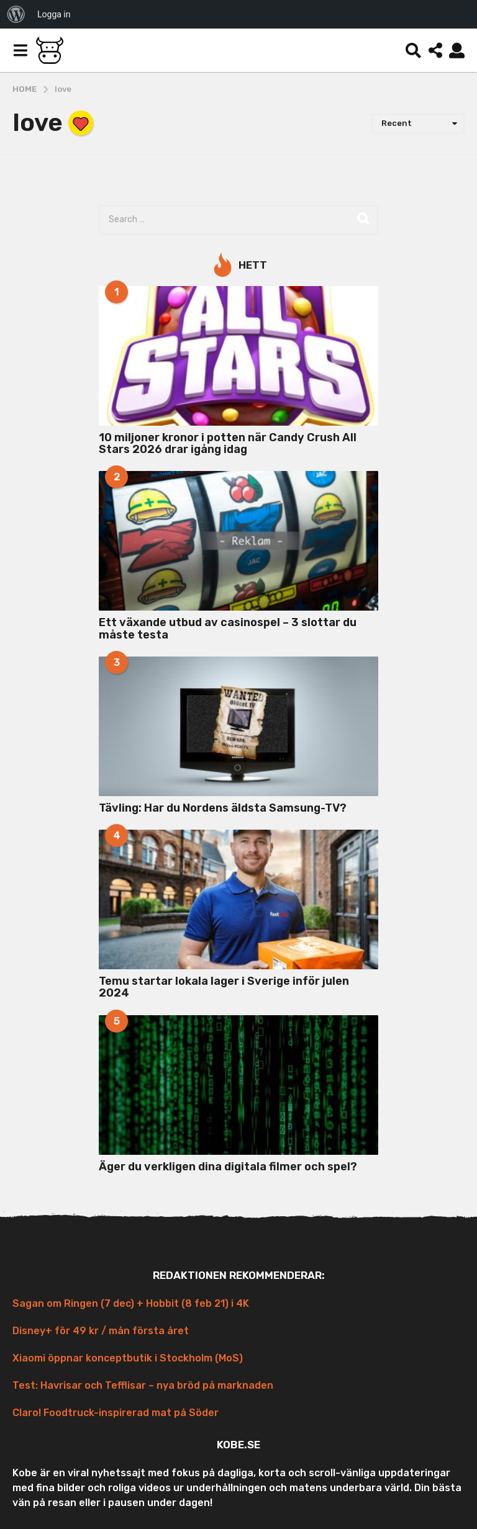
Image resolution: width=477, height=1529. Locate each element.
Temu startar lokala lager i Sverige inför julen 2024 (224, 987)
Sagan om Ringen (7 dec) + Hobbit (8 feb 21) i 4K (130, 1303)
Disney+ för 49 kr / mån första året (100, 1331)
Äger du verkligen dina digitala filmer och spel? (228, 1166)
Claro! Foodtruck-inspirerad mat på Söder (115, 1413)
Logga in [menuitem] (53, 14)
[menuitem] (16, 14)
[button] (20, 50)
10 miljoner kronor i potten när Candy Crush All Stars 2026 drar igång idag (228, 443)
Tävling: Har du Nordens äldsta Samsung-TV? (223, 808)
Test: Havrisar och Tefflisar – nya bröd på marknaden (142, 1385)
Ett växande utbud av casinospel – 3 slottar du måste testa (228, 628)
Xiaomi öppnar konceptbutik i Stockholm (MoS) (127, 1358)
